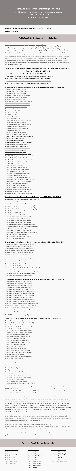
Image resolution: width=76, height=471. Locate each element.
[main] (38, 12)
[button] (3, 468)
